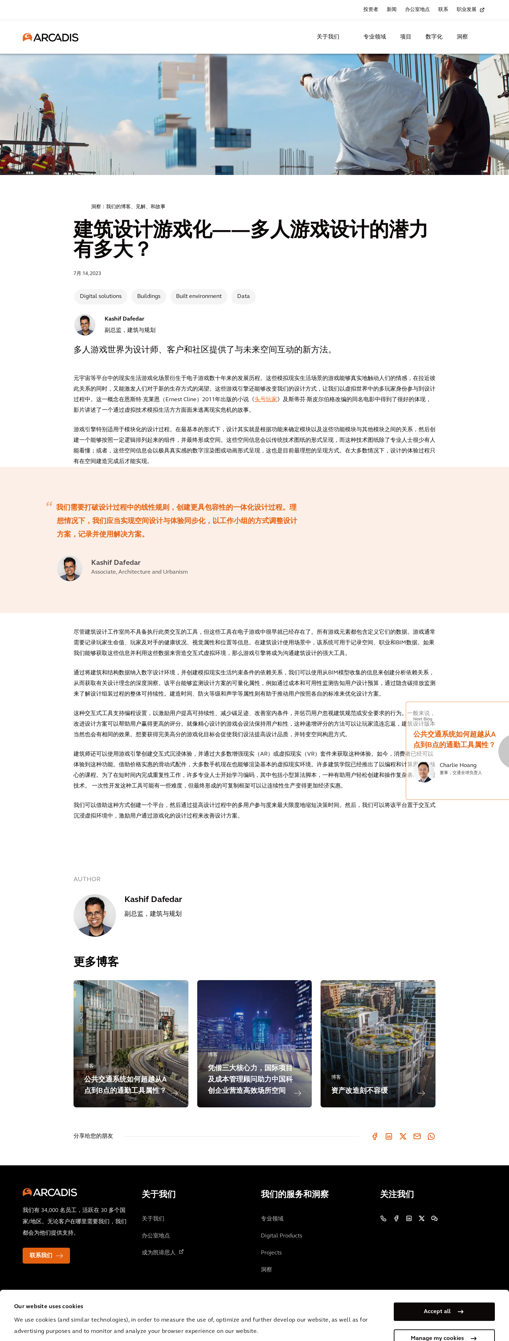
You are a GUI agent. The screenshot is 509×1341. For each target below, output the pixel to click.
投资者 (370, 9)
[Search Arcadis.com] (482, 37)
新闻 (392, 9)
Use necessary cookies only (437, 1319)
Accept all (437, 1265)
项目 (405, 37)
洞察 (462, 37)
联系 (443, 9)
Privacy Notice (145, 1308)
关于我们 (328, 37)
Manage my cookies (437, 1292)
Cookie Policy (198, 1308)
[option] (196, 540)
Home (77, 206)
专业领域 (374, 37)
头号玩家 (266, 400)
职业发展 (466, 9)
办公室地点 (417, 9)
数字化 (434, 37)
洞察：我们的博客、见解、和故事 (128, 207)
